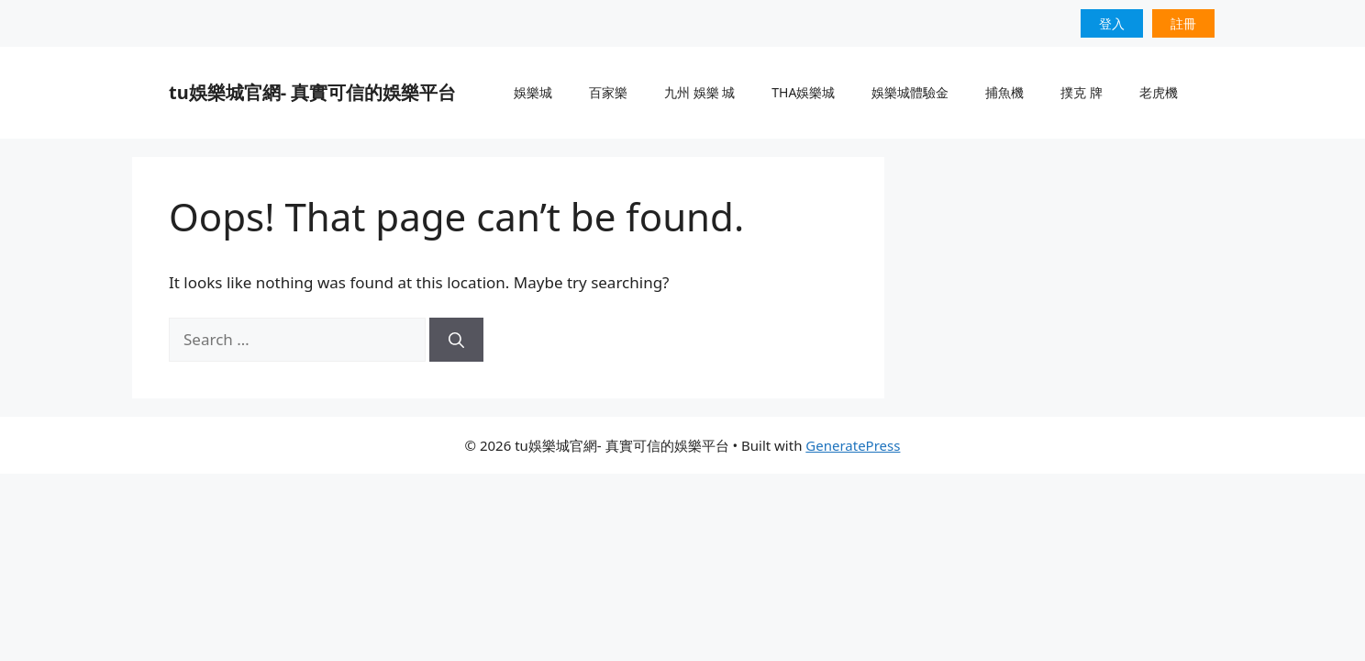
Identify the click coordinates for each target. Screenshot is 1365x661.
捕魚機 (1004, 92)
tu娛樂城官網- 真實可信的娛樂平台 (312, 92)
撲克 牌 (1081, 92)
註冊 (1183, 23)
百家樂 (608, 92)
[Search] (456, 340)
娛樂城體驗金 (910, 92)
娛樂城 (533, 92)
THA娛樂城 (803, 92)
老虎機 (1158, 92)
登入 (1112, 23)
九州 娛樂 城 (699, 92)
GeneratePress (852, 445)
